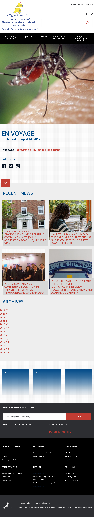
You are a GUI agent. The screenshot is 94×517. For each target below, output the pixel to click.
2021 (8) (4, 320)
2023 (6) (4, 313)
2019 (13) (4, 327)
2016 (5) (4, 338)
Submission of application (12, 473)
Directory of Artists (9, 460)
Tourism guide (70, 477)
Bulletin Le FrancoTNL (59, 37)
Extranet (36, 503)
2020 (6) (4, 324)
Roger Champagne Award (80, 38)
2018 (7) (4, 331)
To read (5, 456)
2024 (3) (4, 310)
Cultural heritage (77, 4)
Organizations (30, 36)
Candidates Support (9, 480)
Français (89, 4)
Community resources (10, 37)
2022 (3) (4, 317)
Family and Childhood (73, 456)
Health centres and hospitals (44, 483)
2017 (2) (4, 334)
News (44, 36)
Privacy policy (25, 503)
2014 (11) (4, 345)
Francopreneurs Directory (43, 453)
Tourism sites (70, 473)
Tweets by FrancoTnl (60, 431)
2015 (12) (4, 341)
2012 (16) (4, 352)
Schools (67, 453)
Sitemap (46, 503)
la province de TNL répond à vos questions (39, 149)
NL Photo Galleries (72, 480)
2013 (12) (4, 348)
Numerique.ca (87, 507)
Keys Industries (39, 456)
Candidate (6, 477)
